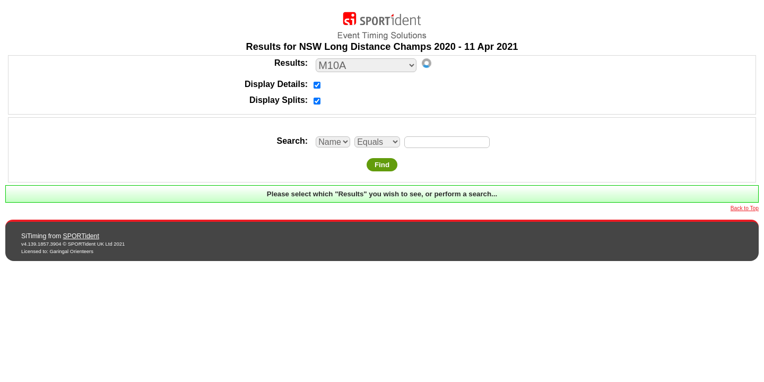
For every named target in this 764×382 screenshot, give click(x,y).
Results (289, 62)
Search (290, 140)
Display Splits (277, 100)
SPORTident (81, 236)
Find (382, 165)
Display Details (275, 84)
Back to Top (745, 208)
